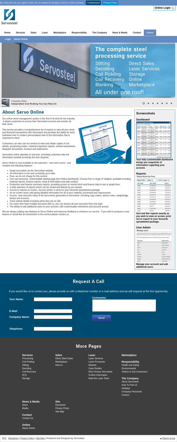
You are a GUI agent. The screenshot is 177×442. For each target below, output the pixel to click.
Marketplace (59, 32)
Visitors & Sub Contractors (135, 371)
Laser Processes (97, 361)
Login (8, 39)
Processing (27, 358)
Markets (93, 365)
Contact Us (27, 418)
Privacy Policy (110, 2)
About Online (21, 39)
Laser (45, 32)
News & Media (119, 32)
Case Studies (95, 368)
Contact (137, 32)
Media (25, 408)
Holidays (126, 388)
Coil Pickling (28, 361)
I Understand (93, 2)
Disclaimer (60, 405)
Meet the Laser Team (99, 378)
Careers (126, 395)
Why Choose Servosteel (100, 371)
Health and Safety (130, 365)
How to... (59, 365)
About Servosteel (130, 381)
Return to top (168, 438)
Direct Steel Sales (64, 358)
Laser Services (96, 358)
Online (150, 32)
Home (7, 32)
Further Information (98, 375)
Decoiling (26, 368)
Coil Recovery (29, 371)
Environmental (129, 368)
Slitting (25, 365)
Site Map (59, 411)
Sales (33, 32)
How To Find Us (129, 385)
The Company (99, 32)
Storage (26, 378)
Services (20, 32)
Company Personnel (132, 391)
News (25, 405)
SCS (24, 375)
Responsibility (79, 32)
